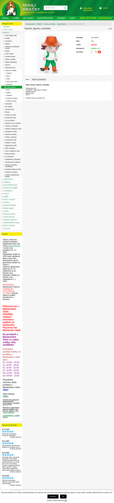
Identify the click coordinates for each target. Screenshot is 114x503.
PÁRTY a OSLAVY (9, 199)
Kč (105, 8)
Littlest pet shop (11, 101)
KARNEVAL (7, 182)
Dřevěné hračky (10, 56)
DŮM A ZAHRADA (9, 225)
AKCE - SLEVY (8, 30)
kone (8, 90)
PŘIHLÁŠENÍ (87, 8)
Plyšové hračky (10, 154)
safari (8, 79)
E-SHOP (72, 18)
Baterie (7, 44)
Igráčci (8, 93)
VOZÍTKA (6, 202)
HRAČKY (40, 24)
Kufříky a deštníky (11, 137)
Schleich (9, 73)
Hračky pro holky (10, 115)
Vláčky (7, 51)
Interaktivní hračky (11, 131)
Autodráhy (8, 41)
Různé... (8, 112)
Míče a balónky (10, 148)
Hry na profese (10, 120)
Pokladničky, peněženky (12, 159)
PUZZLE (6, 194)
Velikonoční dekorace (10, 220)
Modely (7, 38)
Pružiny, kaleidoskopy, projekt (12, 175)
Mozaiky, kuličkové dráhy (13, 169)
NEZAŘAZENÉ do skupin (11, 222)
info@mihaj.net (105, 18)
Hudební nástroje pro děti (13, 129)
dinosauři (9, 84)
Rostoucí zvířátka (11, 98)
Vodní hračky (9, 54)
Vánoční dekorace (9, 217)
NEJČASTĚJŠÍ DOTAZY (45, 18)
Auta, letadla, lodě (11, 35)
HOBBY (5, 196)
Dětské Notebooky (11, 62)
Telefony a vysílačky (11, 126)
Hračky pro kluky (10, 118)
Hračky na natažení (11, 172)
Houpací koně (9, 109)
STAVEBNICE (7, 191)
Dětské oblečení (8, 208)
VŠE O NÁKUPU (8, 412)
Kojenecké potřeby (9, 214)
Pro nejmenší (9, 156)
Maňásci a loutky (10, 143)
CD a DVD (6, 228)
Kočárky (6, 211)
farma (8, 76)
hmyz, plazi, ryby (11, 81)
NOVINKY (6, 27)
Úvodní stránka (30, 24)
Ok (63, 496)
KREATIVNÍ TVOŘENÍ (10, 188)
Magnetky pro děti (11, 145)
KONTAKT (5, 18)
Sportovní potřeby (11, 134)
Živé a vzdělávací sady (12, 151)
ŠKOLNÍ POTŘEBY (9, 205)
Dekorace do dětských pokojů (12, 47)
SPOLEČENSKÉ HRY (10, 185)
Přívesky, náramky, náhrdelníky (11, 165)
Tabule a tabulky (10, 59)
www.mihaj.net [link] (14, 246)
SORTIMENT (61, 18)
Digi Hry (7, 65)
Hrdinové (9, 95)
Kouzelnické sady (10, 140)
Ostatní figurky (61, 24)
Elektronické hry (10, 68)
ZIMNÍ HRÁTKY (8, 179)
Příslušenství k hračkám (12, 162)
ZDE (65, 500)
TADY (5, 396)
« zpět (110, 28)
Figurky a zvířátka (49, 24)
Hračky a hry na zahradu (13, 123)
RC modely (8, 106)
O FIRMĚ (16, 18)
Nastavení (53, 496)
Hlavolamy (8, 104)
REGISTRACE (88, 10)
